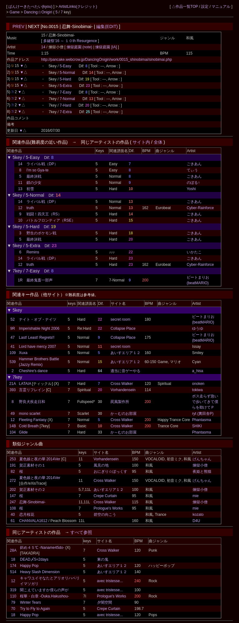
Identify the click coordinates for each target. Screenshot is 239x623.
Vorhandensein (122, 390)
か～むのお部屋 (123, 413)
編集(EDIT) (107, 26)
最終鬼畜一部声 (39, 280)
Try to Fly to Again (35, 608)
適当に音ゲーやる (125, 371)
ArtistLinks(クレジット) (78, 6)
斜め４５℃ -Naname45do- (42, 547)
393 (13, 390)
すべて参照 (81, 532)
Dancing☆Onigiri (38, 12)
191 (13, 465)
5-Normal (67, 72)
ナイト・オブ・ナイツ (37, 319)
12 (20, 208)
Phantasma (201, 420)
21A (12, 383)
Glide (23, 432)
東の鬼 (102, 559)
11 (20, 182)
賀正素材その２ (32, 489)
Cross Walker (121, 383)
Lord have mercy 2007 (37, 346)
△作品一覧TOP (185, 6)
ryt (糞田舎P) (202, 413)
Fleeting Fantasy (33, 420)
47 (13, 337)
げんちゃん (202, 459)
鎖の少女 (33, 182)
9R (12, 328)
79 (13, 602)
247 (13, 502)
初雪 (30, 189)
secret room (120, 319)
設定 (205, 6)
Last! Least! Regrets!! (36, 337)
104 (13, 432)
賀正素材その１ (32, 465)
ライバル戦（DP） (42, 164)
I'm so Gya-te (37, 170)
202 (13, 489)
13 (20, 189)
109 (13, 353)
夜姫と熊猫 (202, 471)
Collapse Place (122, 328)
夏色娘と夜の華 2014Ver (39, 459)
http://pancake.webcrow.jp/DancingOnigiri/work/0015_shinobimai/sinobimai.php (106, 59)
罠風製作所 (119, 402)
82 (13, 471)
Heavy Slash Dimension (39, 572)
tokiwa (197, 390)
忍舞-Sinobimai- (32, 502)
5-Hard (65, 79)
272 (13, 480)
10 (20, 220)
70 (13, 608)
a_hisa (197, 371)
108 (13, 508)
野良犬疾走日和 (32, 402)
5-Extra (66, 86)
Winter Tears (30, 602)
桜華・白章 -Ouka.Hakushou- (44, 596)
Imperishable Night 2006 (39, 328)
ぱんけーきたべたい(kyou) (31, 6)
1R (20, 280)
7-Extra (66, 112)
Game (15, 12)
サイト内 (141, 142)
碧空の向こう (105, 514)
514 (13, 572)
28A (13, 550)
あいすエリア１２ (125, 353)
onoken (198, 383)
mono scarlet (29, 413)
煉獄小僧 (200, 465)
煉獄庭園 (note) (80, 47)
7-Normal (67, 99)
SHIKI (197, 426)
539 (13, 362)
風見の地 (101, 465)
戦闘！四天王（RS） (44, 214)
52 (13, 319)
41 (13, 346)
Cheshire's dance (33, 371)
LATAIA (25, 383)
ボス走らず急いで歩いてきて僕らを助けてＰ (205, 402)
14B (12, 426)
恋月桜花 (26, 514)
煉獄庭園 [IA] (106, 47)
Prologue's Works (108, 508)
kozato (198, 514)
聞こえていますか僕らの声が (44, 590)
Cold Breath (29, 426)
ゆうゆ (197, 328)
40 (13, 514)
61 (13, 521)
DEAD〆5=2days (34, 559)
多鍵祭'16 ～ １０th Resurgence (70, 41)
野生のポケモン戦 (41, 233)
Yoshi (191, 189)
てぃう (192, 170)
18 (13, 559)
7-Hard (65, 105)
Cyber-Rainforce (200, 208)
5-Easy (65, 66)
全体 (158, 142)
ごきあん (194, 164)
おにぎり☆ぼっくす (110, 471)
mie (196, 496)
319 (13, 590)
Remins (32, 252)
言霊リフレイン (32, 390)
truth (30, 208)
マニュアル (221, 6)
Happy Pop (29, 565)
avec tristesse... (110, 581)
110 (13, 596)
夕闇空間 (104, 602)
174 (13, 565)
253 (13, 459)
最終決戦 (33, 176)
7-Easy (65, 92)
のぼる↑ (193, 182)
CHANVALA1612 (33, 521)
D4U (196, 521)
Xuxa (23, 353)
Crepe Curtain (105, 496)
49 (13, 413)
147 (13, 496)
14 (43, 47)
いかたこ (194, 252)
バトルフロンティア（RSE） (50, 220)
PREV (18, 26)
